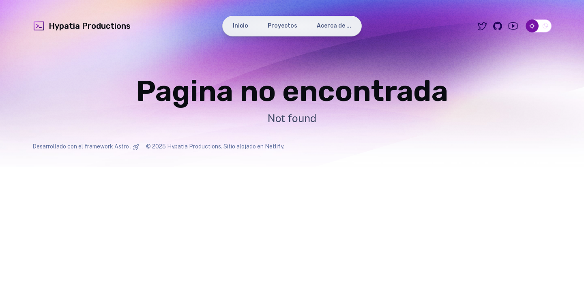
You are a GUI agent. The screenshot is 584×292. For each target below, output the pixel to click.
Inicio (240, 25)
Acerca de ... (334, 25)
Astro (121, 146)
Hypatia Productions (81, 25)
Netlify (274, 146)
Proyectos (282, 25)
